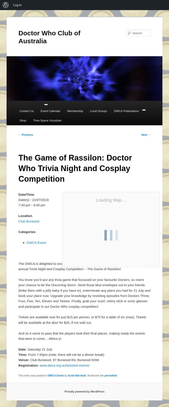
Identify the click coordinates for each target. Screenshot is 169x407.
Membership (75, 111)
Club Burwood (28, 221)
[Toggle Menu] (46, 104)
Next (146, 134)
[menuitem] (5, 5)
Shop (23, 120)
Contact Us (27, 111)
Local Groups (98, 111)
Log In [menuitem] (17, 5)
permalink (111, 375)
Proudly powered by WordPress (84, 391)
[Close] (144, 110)
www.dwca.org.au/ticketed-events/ (65, 365)
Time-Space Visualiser (47, 120)
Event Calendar (51, 111)
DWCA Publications (126, 111)
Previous (25, 134)
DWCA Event (36, 242)
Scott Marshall (77, 375)
